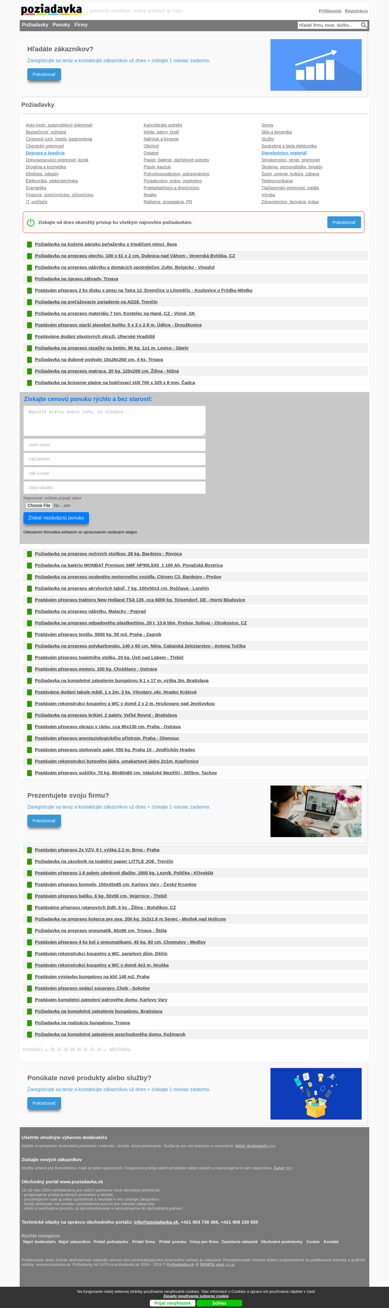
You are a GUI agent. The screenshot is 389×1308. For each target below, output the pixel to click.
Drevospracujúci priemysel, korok (57, 159)
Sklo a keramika (276, 132)
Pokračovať (44, 74)
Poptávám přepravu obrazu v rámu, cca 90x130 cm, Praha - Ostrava (108, 726)
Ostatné (151, 152)
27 (59, 1049)
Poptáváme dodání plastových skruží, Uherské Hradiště (95, 336)
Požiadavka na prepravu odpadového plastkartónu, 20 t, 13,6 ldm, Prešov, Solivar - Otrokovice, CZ (141, 622)
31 (86, 1049)
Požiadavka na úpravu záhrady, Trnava (76, 278)
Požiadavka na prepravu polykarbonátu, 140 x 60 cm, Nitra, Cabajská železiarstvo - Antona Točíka (140, 645)
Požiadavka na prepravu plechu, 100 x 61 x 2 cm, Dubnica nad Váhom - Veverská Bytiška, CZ (135, 255)
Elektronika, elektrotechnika (52, 180)
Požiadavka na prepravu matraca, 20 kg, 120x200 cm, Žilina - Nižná (107, 370)
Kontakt (331, 1240)
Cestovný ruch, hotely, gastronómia (59, 139)
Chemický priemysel (45, 146)
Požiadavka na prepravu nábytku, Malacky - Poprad (90, 611)
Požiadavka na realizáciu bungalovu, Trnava (82, 1022)
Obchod (151, 146)
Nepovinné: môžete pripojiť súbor (52, 498)
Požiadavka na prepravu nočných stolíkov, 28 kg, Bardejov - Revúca (108, 553)
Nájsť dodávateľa (39, 1240)
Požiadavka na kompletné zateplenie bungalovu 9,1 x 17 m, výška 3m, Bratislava (121, 680)
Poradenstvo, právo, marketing (173, 180)
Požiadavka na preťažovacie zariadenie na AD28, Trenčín (96, 301)
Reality (150, 194)
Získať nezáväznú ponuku (56, 517)
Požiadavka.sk (180, 1264)
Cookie (313, 1240)
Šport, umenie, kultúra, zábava (290, 173)
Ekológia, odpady (42, 173)
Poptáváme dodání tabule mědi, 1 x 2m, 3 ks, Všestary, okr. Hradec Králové (116, 692)
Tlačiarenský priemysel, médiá (289, 187)
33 (99, 1049)
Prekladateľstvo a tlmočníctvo (171, 187)
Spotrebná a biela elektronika (288, 146)
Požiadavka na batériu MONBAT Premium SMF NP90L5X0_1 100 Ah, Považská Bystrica (129, 565)
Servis (267, 125)
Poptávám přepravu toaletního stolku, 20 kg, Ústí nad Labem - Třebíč (109, 657)
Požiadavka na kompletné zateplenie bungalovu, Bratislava (98, 1011)
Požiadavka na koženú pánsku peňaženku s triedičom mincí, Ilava (106, 244)
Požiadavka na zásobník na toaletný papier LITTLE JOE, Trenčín (104, 861)
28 (66, 1049)
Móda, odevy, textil (161, 132)
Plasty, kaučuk (157, 166)
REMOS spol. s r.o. (218, 1264)
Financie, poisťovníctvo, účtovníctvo (59, 194)
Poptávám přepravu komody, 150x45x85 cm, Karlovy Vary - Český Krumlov (116, 884)
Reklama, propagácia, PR (168, 201)
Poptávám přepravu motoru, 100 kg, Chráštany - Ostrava (96, 668)
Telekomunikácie (277, 180)
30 (79, 1049)
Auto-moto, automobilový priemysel (59, 125)
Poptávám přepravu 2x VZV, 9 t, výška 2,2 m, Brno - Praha (97, 849)
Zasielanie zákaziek (240, 1240)
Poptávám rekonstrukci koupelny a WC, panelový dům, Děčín (101, 953)
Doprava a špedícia (45, 152)
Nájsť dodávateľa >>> (255, 1146)
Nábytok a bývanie (161, 139)
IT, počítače (37, 201)
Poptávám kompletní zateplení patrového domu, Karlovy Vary (101, 999)
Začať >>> (283, 1168)
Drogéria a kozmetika (46, 166)
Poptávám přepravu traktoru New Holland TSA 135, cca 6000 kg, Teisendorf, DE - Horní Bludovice (140, 599)
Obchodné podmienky (281, 1240)
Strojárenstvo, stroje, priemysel (290, 159)
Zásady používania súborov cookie (196, 1296)
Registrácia (356, 10)
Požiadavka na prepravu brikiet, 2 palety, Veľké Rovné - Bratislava (106, 715)
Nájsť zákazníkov (75, 1240)
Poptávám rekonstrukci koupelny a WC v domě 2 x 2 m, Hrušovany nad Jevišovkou (125, 703)
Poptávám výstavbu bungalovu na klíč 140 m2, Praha (92, 976)
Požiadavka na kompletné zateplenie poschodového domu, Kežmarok (110, 1034)
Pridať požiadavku (111, 1240)
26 (52, 1049)
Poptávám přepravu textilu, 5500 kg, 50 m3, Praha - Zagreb (98, 634)
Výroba (268, 194)
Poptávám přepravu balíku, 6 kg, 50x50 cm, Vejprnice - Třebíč (101, 895)
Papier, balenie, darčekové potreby (176, 159)
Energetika (36, 187)
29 (72, 1049)
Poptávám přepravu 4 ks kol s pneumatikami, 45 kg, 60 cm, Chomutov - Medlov (120, 942)
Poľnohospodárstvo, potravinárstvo (177, 173)
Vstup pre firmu (204, 1240)
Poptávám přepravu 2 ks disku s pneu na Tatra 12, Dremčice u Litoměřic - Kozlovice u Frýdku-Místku (144, 290)
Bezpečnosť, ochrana (46, 132)
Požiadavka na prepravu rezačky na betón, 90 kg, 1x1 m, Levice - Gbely (111, 347)
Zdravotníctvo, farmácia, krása (289, 201)
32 (92, 1049)
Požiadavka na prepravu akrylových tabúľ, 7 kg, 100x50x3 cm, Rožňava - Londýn (122, 588)
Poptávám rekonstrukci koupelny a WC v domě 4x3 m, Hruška (102, 965)
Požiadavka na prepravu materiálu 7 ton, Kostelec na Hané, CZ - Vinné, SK (115, 313)
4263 (113, 1049)
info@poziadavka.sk (156, 1222)
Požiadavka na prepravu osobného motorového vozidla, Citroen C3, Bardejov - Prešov (128, 576)
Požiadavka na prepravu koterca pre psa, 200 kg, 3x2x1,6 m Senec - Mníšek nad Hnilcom (130, 918)
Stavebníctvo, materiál (284, 152)
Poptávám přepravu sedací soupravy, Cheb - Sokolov (92, 988)
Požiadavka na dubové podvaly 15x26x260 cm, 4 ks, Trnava (99, 359)
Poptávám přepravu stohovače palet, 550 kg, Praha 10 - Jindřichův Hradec (115, 749)
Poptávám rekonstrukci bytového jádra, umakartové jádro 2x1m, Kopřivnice (117, 761)
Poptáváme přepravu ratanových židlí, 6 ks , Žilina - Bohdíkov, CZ (105, 907)
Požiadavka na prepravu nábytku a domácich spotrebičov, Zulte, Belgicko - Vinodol (125, 267)
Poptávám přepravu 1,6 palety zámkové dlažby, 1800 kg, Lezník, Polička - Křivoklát (124, 872)
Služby (267, 139)
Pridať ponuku (172, 1240)
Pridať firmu (143, 1240)
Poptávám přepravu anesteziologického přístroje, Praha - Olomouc (107, 738)
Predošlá (31, 1049)
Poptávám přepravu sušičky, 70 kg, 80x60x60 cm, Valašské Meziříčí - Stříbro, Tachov (126, 772)
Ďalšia (124, 1049)
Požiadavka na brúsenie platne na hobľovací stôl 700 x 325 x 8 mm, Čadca (115, 382)
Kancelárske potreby (163, 125)
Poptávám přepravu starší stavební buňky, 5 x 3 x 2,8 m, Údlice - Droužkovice (118, 324)
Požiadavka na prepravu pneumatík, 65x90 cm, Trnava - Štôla (101, 930)
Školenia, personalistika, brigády (291, 166)
